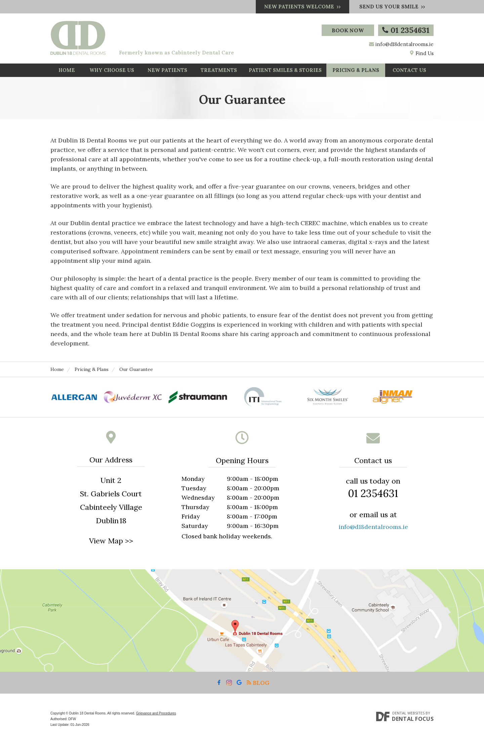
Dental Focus (413, 722)
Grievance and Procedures (156, 716)
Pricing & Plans (356, 72)
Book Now (347, 30)
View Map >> (111, 544)
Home (67, 72)
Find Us (421, 53)
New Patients (167, 72)
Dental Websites (408, 716)
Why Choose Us (111, 72)
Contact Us (410, 72)
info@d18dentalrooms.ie (404, 44)
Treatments (219, 72)
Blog (258, 686)
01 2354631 (406, 30)
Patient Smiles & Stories (285, 72)
